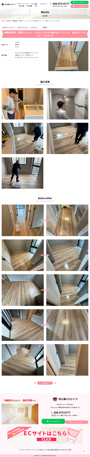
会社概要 (29, 6)
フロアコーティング (22, 4)
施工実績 (21, 6)
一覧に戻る (45, 383)
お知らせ (66, 449)
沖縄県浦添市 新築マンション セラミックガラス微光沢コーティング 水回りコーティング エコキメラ (36, 21)
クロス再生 (34, 4)
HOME (3, 21)
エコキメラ (43, 4)
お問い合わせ (76, 449)
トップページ (8, 449)
